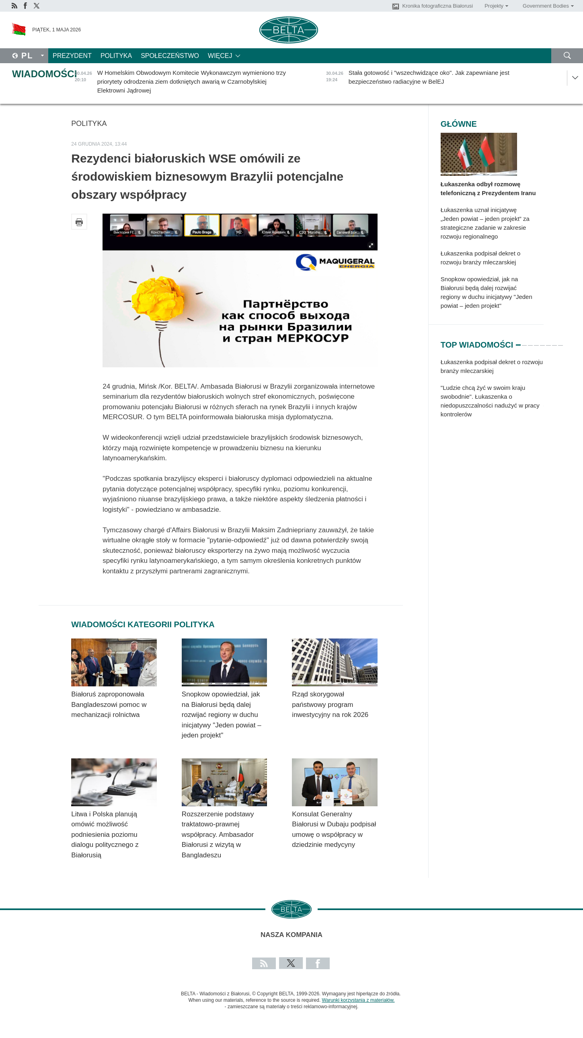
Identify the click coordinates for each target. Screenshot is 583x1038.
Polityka (116, 55)
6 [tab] (548, 342)
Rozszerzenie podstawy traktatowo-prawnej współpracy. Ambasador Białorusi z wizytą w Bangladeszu (218, 834)
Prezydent (72, 55)
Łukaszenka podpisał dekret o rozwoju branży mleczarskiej (480, 258)
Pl (27, 55)
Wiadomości (44, 73)
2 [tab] (524, 342)
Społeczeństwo (170, 55)
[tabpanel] (492, 392)
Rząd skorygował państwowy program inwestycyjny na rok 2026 (330, 704)
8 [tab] (560, 342)
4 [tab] (536, 342)
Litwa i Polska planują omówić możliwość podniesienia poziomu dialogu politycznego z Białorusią (104, 834)
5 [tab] (542, 342)
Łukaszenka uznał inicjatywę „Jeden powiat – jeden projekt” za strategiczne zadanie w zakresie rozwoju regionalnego (485, 223)
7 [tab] (554, 342)
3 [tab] (530, 342)
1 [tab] (518, 342)
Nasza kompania (291, 935)
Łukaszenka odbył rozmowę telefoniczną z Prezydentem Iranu (488, 188)
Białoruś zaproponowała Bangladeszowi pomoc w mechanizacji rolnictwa (108, 704)
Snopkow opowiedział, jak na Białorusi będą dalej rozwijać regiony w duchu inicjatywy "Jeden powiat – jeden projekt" (221, 714)
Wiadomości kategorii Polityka (142, 624)
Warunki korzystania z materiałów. (358, 1000)
